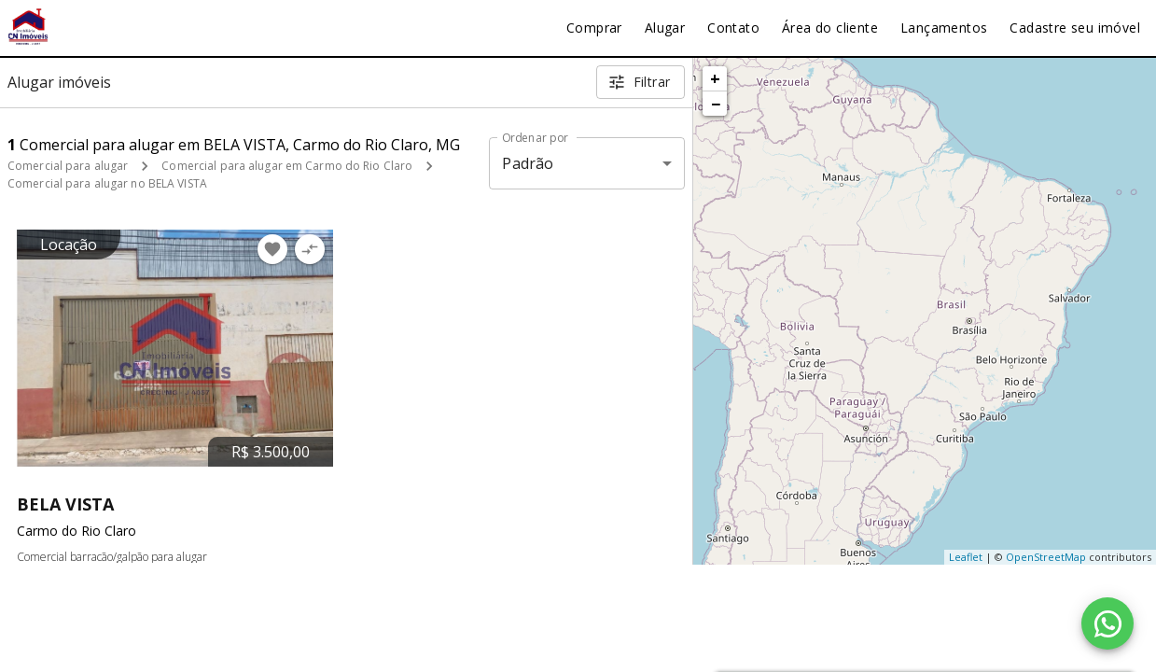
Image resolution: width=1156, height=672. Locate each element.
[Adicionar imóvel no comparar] (310, 249)
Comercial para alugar (67, 166)
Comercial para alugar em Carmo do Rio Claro (286, 166)
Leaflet (965, 557)
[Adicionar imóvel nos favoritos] (272, 249)
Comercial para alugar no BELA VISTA (107, 183)
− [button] (715, 103)
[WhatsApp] (1107, 623)
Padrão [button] (527, 163)
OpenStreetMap (1046, 557)
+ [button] (715, 78)
